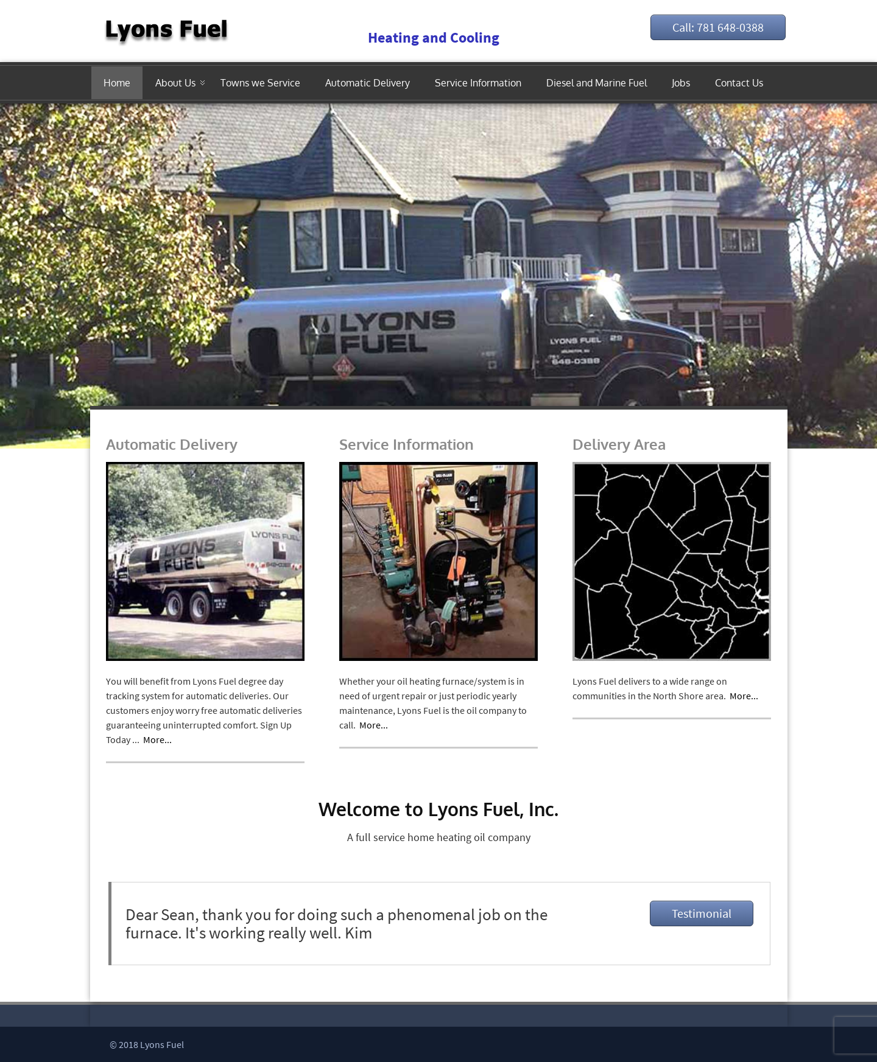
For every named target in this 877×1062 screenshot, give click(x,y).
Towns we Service (260, 83)
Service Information (478, 83)
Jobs (681, 83)
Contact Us (739, 83)
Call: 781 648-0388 (718, 27)
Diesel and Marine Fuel (596, 83)
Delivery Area (619, 444)
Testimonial (701, 913)
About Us (175, 83)
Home (117, 83)
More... (157, 739)
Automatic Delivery (367, 83)
